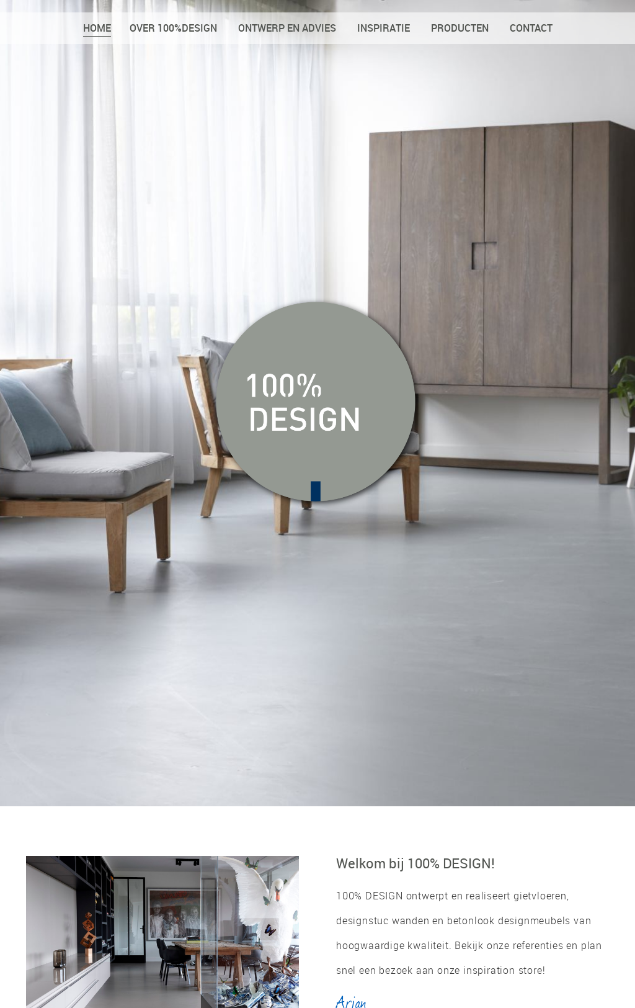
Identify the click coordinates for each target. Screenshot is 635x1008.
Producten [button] (460, 28)
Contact (531, 28)
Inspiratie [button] (383, 28)
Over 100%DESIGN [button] (173, 28)
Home (97, 28)
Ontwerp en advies (287, 28)
